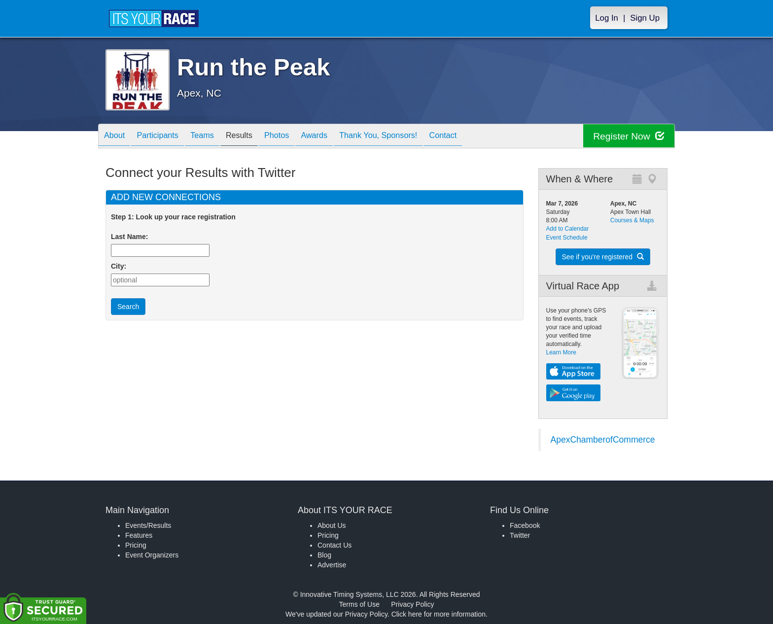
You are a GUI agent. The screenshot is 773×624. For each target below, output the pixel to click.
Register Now (627, 136)
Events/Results (148, 525)
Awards (341, 136)
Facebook (525, 525)
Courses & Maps (632, 220)
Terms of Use (359, 604)
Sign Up (645, 18)
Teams (215, 136)
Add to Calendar (567, 228)
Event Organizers (151, 555)
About (117, 136)
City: (118, 266)
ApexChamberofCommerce (603, 440)
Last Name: (131, 237)
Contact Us (334, 545)
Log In (606, 18)
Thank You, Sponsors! (411, 136)
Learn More (561, 352)
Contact (481, 136)
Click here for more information (438, 614)
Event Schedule (567, 237)
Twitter (520, 535)
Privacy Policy (412, 604)
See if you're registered (603, 257)
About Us (331, 525)
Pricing (135, 545)
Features (138, 535)
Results (256, 136)
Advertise (331, 565)
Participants (165, 136)
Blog (324, 555)
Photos (299, 136)
